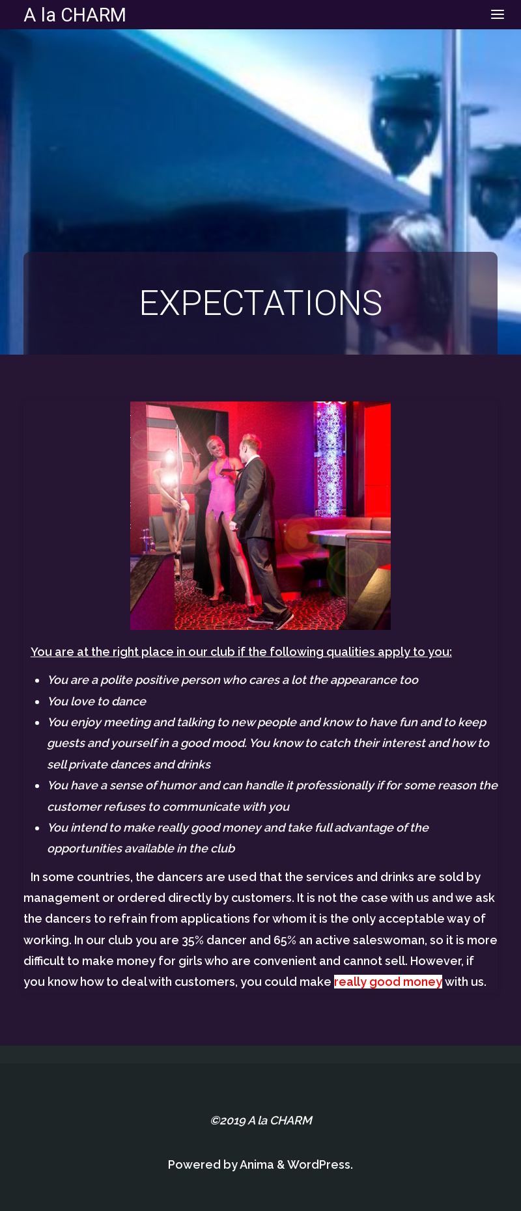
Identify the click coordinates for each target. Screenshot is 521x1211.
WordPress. (320, 1164)
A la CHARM (74, 14)
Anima (256, 1164)
